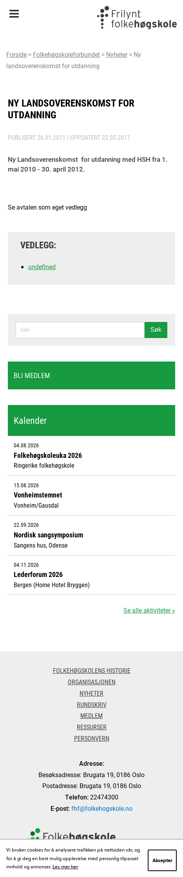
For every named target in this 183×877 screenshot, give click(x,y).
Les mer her (65, 866)
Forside (16, 54)
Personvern (91, 738)
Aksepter (162, 860)
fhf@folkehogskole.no (101, 808)
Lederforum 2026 (38, 574)
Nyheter (116, 54)
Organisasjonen (92, 682)
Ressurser (92, 727)
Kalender (30, 420)
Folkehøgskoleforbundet (66, 54)
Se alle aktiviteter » (149, 610)
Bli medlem (32, 375)
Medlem (91, 715)
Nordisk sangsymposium (48, 534)
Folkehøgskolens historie (91, 670)
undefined (42, 266)
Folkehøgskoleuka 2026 (48, 455)
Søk (155, 329)
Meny (14, 11)
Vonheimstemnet (38, 494)
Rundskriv (92, 704)
